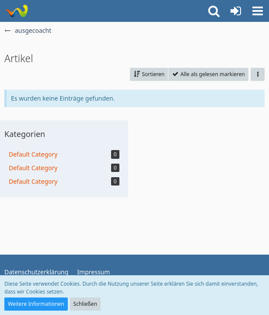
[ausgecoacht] (16, 11)
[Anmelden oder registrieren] (236, 11)
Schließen (85, 304)
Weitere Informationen (36, 304)
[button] (257, 11)
